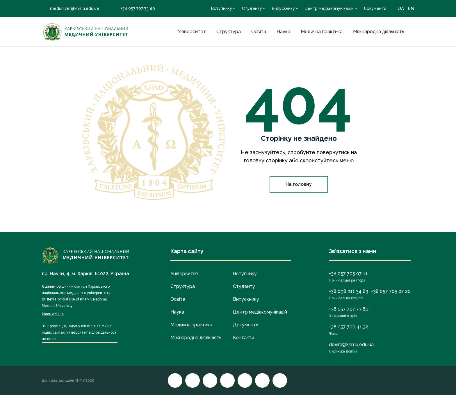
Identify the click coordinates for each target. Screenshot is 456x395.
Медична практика (322, 31)
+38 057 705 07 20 (391, 291)
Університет (192, 31)
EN (411, 8)
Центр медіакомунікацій (329, 8)
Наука (283, 31)
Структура (228, 31)
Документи (375, 8)
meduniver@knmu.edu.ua (70, 8)
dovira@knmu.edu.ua (351, 344)
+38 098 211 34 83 (348, 291)
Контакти (243, 337)
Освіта (258, 31)
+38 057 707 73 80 (133, 8)
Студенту (252, 8)
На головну (299, 184)
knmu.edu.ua (53, 314)
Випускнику (283, 8)
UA (401, 8)
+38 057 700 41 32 (348, 327)
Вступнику (221, 8)
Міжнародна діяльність (378, 31)
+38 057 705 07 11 (348, 273)
